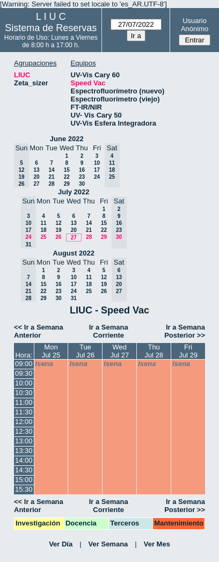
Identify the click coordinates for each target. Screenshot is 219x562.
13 (36, 170)
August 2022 (73, 253)
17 (97, 170)
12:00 (24, 422)
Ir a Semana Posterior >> (184, 331)
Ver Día (60, 544)
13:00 (24, 441)
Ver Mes (157, 544)
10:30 (24, 393)
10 (97, 163)
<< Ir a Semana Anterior (38, 331)
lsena (44, 364)
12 (58, 223)
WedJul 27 (119, 351)
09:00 (24, 364)
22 (67, 177)
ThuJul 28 (153, 351)
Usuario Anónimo (194, 25)
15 (67, 170)
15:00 (24, 480)
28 (51, 184)
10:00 (24, 383)
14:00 (24, 460)
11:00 (24, 402)
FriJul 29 (188, 351)
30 (82, 184)
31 (74, 298)
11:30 (24, 412)
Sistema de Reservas (51, 28)
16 (82, 170)
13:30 (24, 451)
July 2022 (74, 192)
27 (36, 184)
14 (51, 170)
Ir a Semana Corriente (108, 331)
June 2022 (67, 139)
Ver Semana (108, 544)
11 (43, 223)
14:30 (24, 470)
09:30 (24, 373)
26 (58, 237)
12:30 (24, 431)
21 (51, 177)
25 (43, 237)
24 (97, 177)
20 (36, 177)
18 (43, 230)
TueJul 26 (85, 351)
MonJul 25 (51, 351)
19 (58, 230)
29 (67, 184)
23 (82, 177)
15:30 (24, 489)
